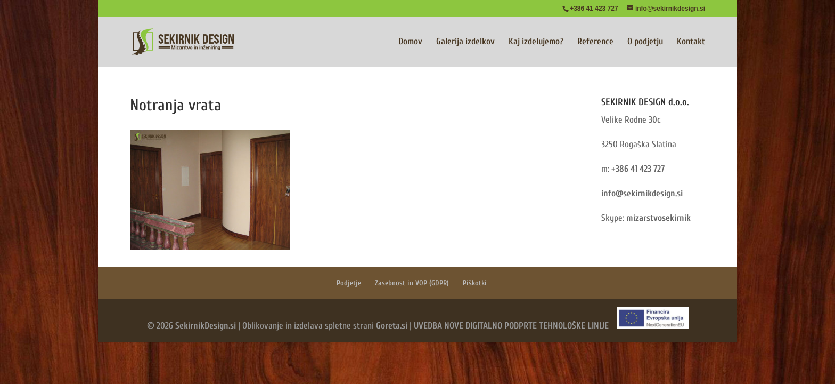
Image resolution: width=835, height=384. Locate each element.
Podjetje (349, 282)
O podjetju (645, 42)
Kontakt (691, 42)
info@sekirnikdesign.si (642, 193)
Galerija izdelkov (465, 42)
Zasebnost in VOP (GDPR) (412, 282)
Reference (595, 42)
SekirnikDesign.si (205, 326)
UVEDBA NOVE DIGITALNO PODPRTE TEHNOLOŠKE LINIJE (511, 326)
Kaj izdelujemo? (536, 42)
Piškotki (475, 282)
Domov (410, 42)
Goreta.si (391, 326)
